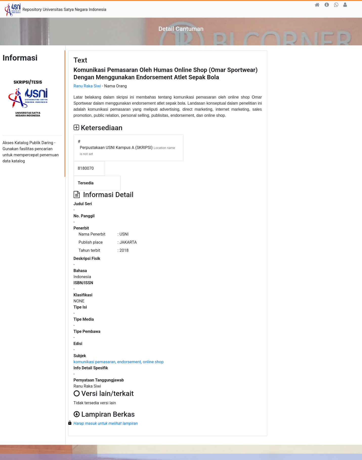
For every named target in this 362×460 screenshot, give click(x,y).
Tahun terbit (89, 250)
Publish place (91, 242)
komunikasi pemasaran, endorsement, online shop (119, 361)
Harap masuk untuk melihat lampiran (106, 423)
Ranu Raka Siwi (87, 86)
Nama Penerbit (92, 234)
